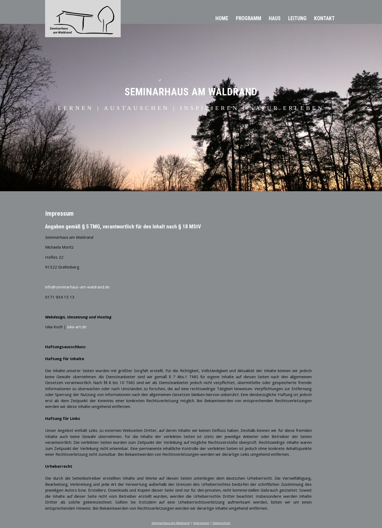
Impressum (201, 523)
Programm (248, 18)
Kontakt (324, 18)
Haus (275, 18)
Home (221, 18)
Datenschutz (222, 523)
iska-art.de (76, 326)
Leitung (297, 18)
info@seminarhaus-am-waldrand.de (77, 286)
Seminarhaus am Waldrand (170, 523)
